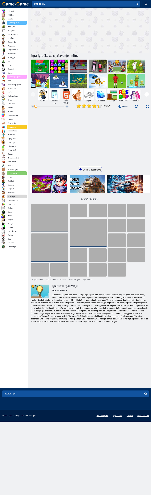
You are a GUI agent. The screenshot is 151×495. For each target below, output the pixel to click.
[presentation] (33, 94)
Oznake (130, 461)
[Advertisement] (60, 30)
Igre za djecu (50, 324)
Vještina (62, 324)
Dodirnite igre (74, 324)
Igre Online (38, 324)
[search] (137, 4)
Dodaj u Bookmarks (90, 214)
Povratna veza (143, 461)
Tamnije (122, 106)
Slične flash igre (90, 243)
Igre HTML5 (88, 324)
